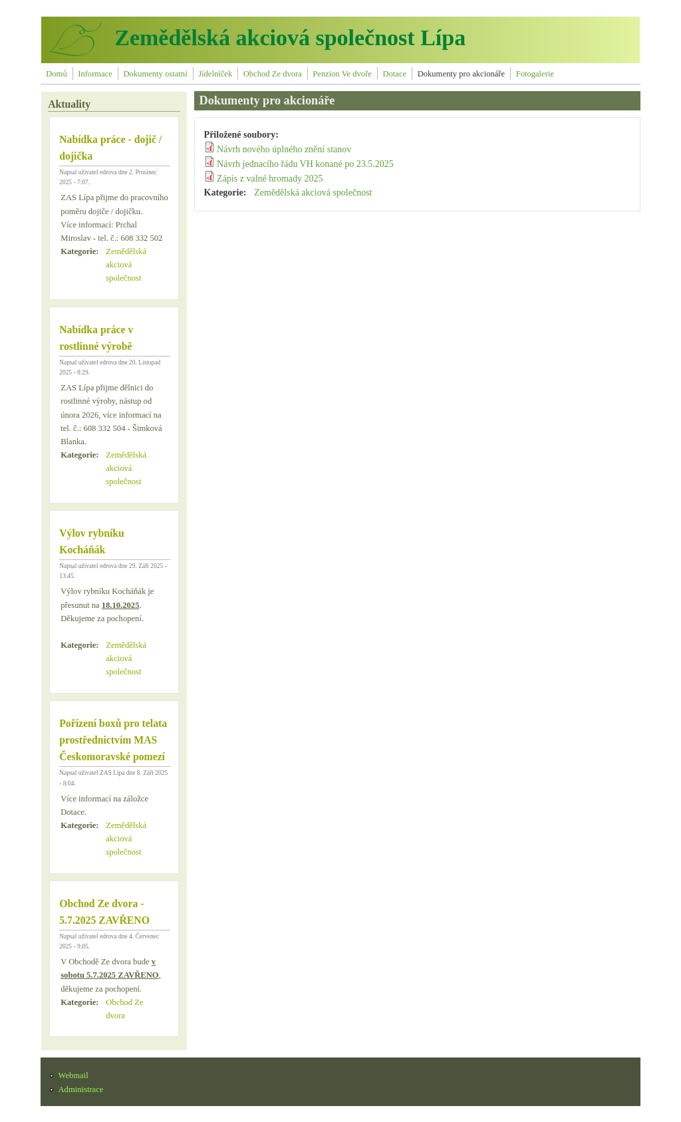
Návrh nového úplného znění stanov (284, 149)
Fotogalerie (535, 73)
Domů (56, 73)
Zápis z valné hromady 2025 (270, 179)
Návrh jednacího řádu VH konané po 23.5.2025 (305, 164)
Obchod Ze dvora (272, 73)
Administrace (81, 1089)
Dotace (394, 73)
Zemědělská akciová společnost (126, 265)
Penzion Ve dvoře (342, 73)
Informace (95, 73)
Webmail (73, 1075)
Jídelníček (215, 73)
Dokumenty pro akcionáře (461, 73)
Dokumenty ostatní (155, 73)
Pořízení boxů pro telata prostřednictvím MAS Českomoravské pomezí (113, 740)
